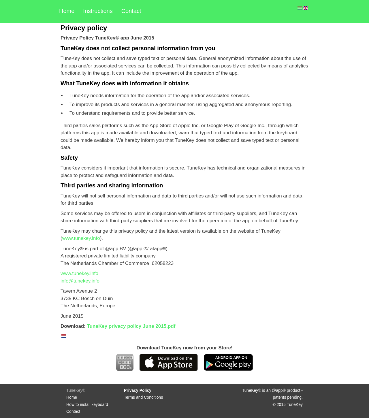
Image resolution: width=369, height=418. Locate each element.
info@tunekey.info (80, 281)
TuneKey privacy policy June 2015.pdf (131, 326)
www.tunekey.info (81, 238)
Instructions (97, 11)
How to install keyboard (87, 404)
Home (66, 11)
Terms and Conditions (143, 397)
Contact (131, 11)
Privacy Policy (137, 390)
